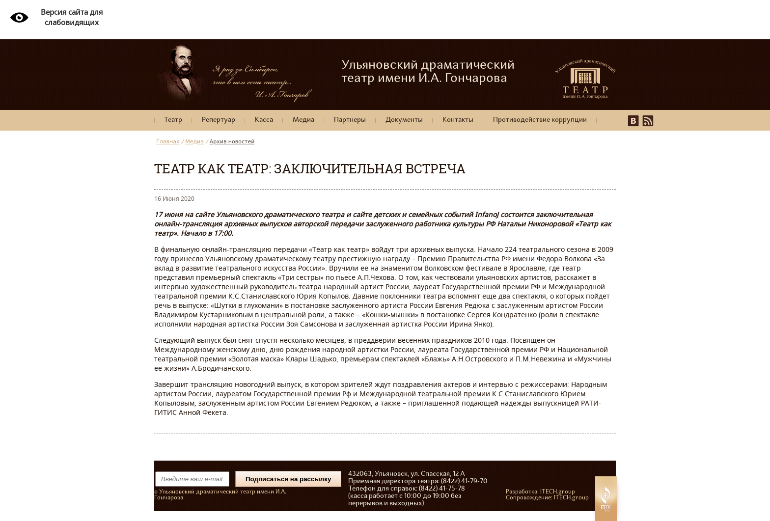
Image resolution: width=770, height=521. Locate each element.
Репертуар (218, 120)
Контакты (457, 120)
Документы (404, 120)
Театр (173, 120)
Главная (168, 141)
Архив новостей (232, 141)
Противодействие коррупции (540, 120)
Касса (264, 120)
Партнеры (350, 120)
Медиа (303, 120)
